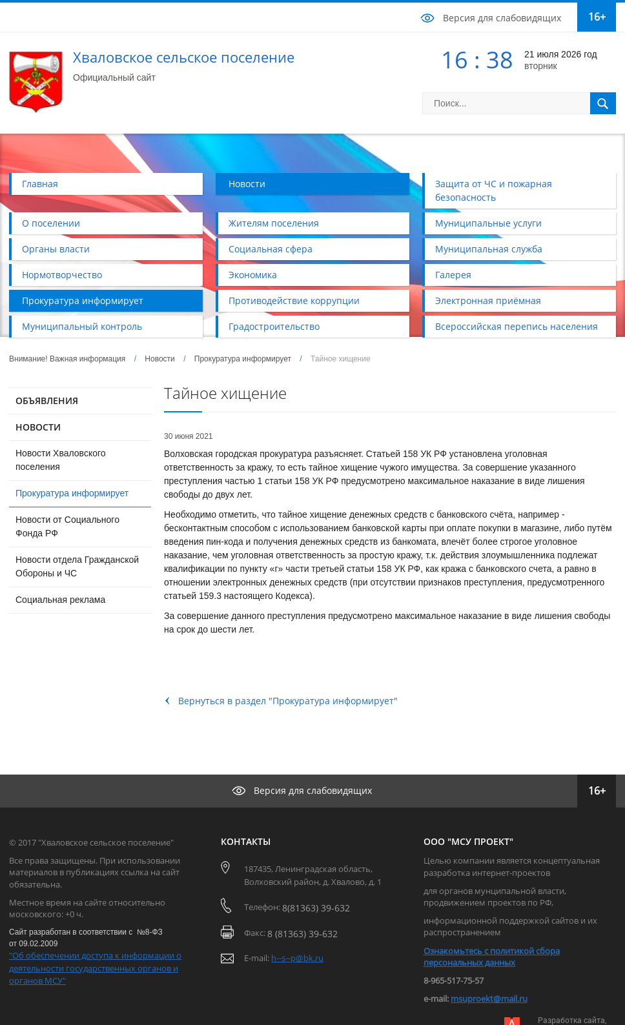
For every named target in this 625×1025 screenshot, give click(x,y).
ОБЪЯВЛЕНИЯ (46, 400)
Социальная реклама (60, 599)
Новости (247, 184)
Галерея (453, 275)
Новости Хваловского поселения (60, 460)
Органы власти (56, 249)
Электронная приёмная (488, 300)
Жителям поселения (274, 223)
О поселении (51, 223)
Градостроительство (274, 326)
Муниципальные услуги (488, 223)
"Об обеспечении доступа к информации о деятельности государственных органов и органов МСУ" (95, 967)
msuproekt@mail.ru (489, 998)
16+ (597, 17)
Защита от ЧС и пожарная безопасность (493, 190)
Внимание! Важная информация (67, 358)
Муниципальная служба (488, 249)
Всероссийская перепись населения (516, 326)
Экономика (253, 275)
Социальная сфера (270, 249)
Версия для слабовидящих (502, 18)
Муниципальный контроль (82, 326)
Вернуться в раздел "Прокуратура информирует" (288, 701)
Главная (40, 184)
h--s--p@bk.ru (297, 958)
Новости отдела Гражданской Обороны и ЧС (77, 566)
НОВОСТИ (38, 427)
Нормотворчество (62, 275)
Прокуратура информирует (82, 300)
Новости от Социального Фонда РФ (67, 526)
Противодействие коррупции (294, 300)
